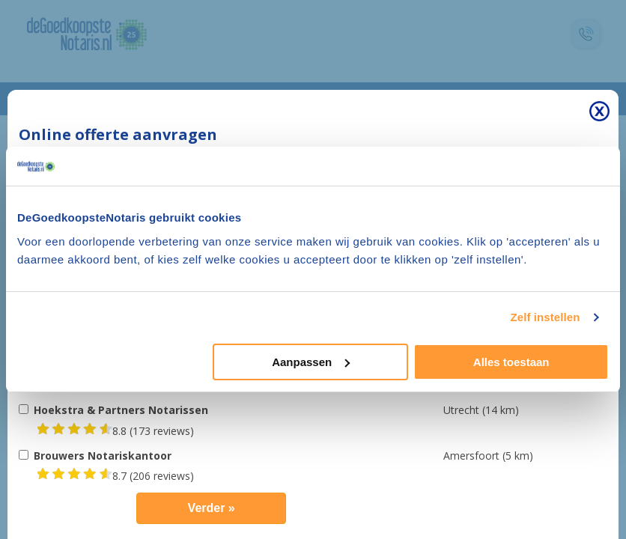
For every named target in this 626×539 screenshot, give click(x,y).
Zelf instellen (545, 317)
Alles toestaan (511, 362)
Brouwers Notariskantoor (102, 455)
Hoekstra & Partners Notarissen (121, 410)
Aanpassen (311, 362)
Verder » (211, 508)
